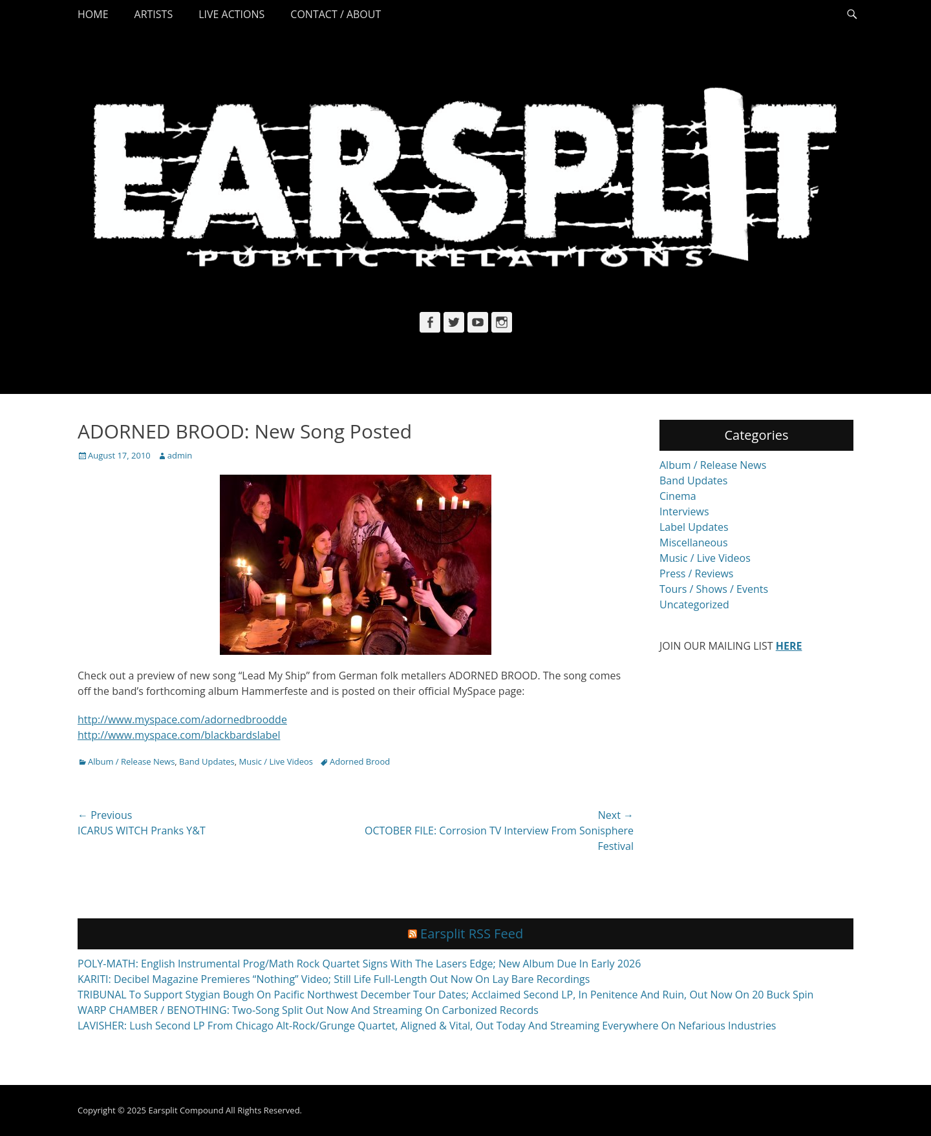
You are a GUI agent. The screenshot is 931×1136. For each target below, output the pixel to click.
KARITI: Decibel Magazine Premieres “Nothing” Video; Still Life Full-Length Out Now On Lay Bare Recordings (334, 979)
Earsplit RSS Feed (471, 933)
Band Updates (207, 761)
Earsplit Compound (185, 1110)
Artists (153, 14)
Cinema (677, 496)
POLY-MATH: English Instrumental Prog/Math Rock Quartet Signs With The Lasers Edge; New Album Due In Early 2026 (359, 963)
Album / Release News (131, 761)
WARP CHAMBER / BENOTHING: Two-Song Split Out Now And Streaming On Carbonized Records (308, 1010)
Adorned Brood (360, 761)
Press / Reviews (696, 573)
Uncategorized (694, 604)
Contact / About (335, 14)
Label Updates (694, 527)
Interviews (684, 511)
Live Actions (231, 14)
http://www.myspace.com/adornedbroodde (182, 719)
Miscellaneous (693, 542)
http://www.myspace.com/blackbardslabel (179, 735)
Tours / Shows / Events (713, 589)
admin (179, 455)
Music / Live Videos (276, 761)
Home (93, 14)
